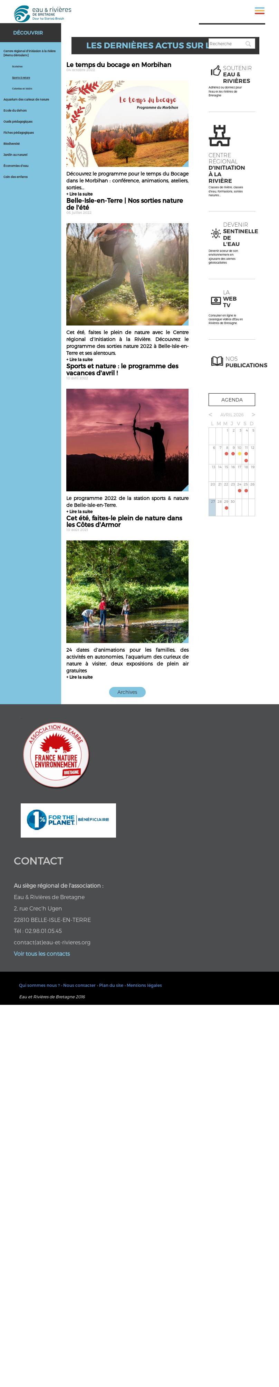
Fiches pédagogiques (18, 132)
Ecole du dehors (15, 110)
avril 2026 (231, 414)
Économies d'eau (15, 166)
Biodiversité (11, 143)
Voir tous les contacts (42, 953)
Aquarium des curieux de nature (26, 99)
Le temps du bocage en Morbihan (127, 66)
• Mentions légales (143, 985)
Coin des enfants (15, 177)
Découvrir (28, 33)
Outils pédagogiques (17, 121)
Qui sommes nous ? (39, 985)
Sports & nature (21, 77)
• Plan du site (110, 985)
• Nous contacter (78, 985)
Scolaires (17, 66)
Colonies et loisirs (22, 88)
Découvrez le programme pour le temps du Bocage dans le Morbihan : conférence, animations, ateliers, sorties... (127, 180)
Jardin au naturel (15, 155)
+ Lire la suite (79, 193)
